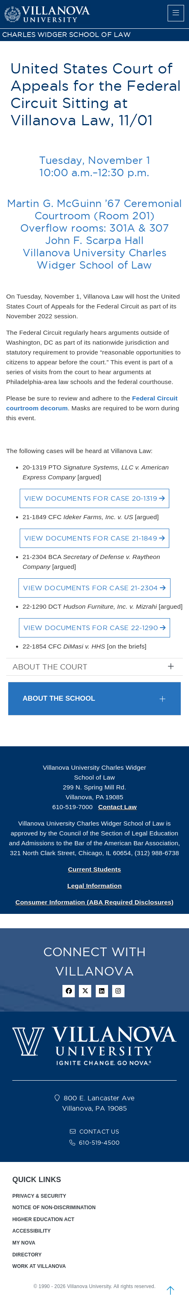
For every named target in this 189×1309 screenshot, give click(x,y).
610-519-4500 (99, 1142)
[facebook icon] (68, 991)
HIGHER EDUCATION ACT (43, 1219)
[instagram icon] (118, 991)
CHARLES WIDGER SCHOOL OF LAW (66, 34)
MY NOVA (23, 1243)
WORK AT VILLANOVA (39, 1266)
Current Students (94, 869)
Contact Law (117, 806)
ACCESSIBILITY (31, 1231)
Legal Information (94, 885)
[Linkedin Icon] (102, 991)
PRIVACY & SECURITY (39, 1196)
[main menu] (176, 13)
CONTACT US (99, 1131)
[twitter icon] (85, 991)
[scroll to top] (170, 1290)
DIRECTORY (26, 1255)
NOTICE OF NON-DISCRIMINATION (54, 1207)
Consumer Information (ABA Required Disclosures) (95, 902)
